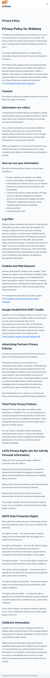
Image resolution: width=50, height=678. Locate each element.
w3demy (6, 6)
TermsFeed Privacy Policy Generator (20, 83)
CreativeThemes (33, 676)
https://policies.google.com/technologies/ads (21, 336)
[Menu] (47, 4)
